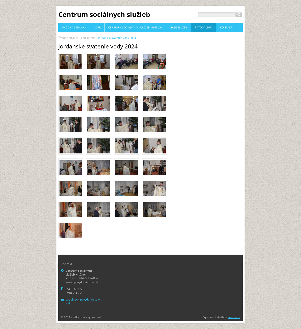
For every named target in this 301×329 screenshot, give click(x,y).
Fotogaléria (88, 38)
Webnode (234, 317)
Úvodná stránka (68, 38)
